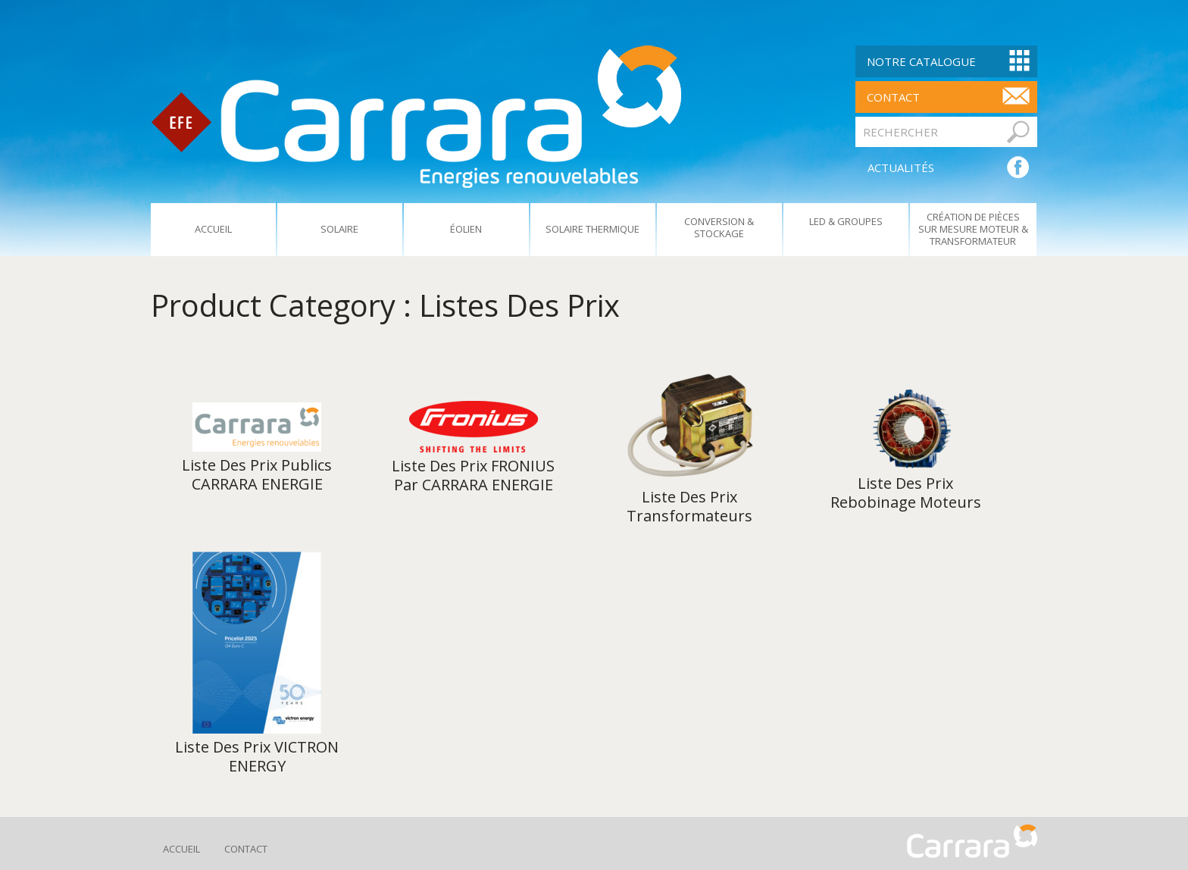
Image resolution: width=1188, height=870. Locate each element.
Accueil (213, 229)
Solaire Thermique (592, 229)
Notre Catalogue (921, 61)
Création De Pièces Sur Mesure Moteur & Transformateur (973, 229)
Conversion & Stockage (719, 227)
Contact (245, 849)
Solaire (339, 229)
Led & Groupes (846, 221)
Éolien (466, 229)
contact (893, 97)
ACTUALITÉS (901, 167)
